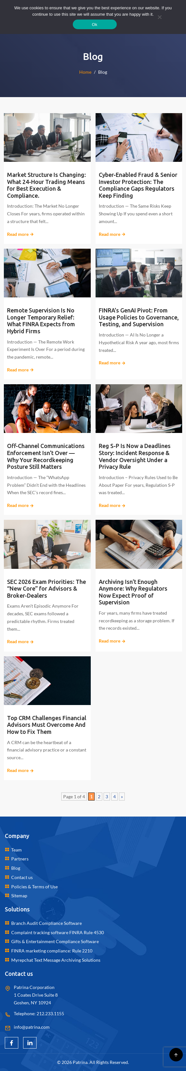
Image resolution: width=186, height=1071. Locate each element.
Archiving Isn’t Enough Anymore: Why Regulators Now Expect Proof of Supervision (133, 592)
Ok (94, 24)
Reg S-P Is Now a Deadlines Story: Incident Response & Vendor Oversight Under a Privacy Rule (135, 456)
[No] (159, 17)
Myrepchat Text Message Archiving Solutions (55, 960)
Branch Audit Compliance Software (46, 923)
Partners (20, 858)
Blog (15, 868)
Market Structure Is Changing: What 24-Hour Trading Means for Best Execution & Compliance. (46, 185)
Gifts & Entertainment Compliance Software (55, 941)
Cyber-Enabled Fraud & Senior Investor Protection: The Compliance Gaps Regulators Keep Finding (138, 185)
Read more (20, 234)
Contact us (22, 877)
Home (85, 72)
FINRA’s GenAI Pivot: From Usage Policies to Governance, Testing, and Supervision (139, 317)
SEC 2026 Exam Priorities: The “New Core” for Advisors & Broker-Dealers (46, 588)
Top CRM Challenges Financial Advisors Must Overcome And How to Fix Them (46, 725)
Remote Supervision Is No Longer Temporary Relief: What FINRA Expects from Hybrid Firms (41, 320)
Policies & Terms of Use (34, 886)
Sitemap (19, 895)
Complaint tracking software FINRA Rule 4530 (57, 932)
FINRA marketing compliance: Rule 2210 (51, 950)
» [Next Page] (122, 796)
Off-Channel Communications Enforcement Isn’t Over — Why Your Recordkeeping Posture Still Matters (46, 456)
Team (16, 849)
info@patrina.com (32, 1027)
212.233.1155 (50, 1013)
